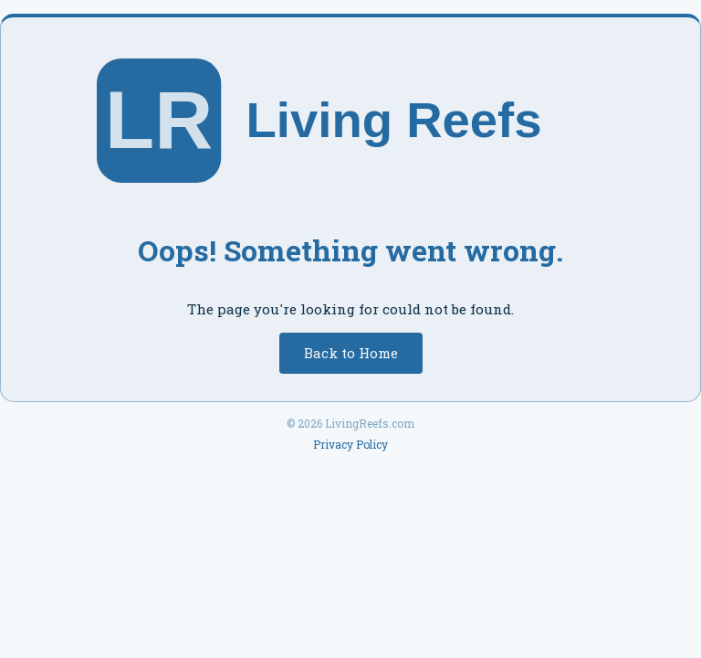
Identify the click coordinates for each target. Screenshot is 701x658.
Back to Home (351, 353)
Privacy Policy (350, 444)
